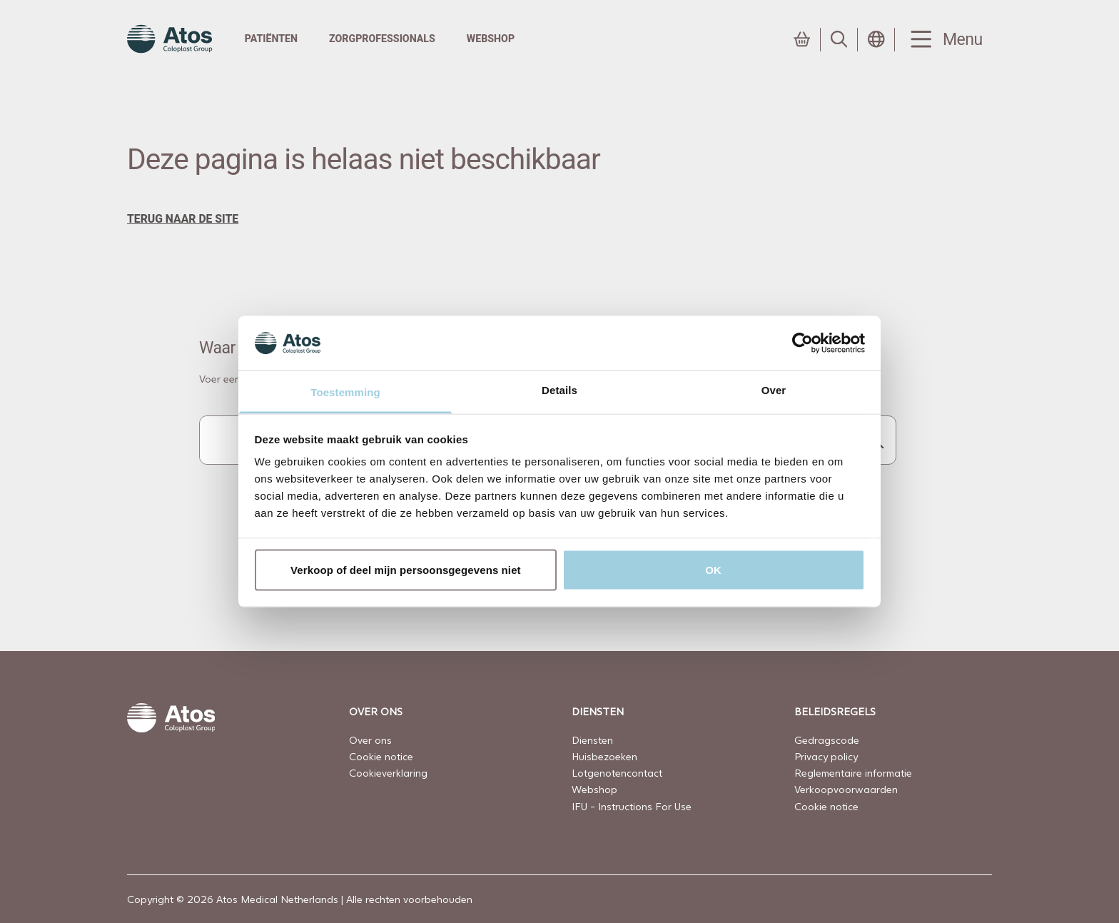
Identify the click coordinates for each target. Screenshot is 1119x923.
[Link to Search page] (839, 39)
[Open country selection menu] (876, 39)
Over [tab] (773, 390)
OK (713, 569)
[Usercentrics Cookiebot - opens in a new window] (802, 342)
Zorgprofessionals (382, 38)
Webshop (491, 38)
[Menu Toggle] (943, 39)
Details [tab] (559, 390)
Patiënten (271, 38)
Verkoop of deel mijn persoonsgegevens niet (405, 569)
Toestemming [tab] (345, 392)
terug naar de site (182, 219)
